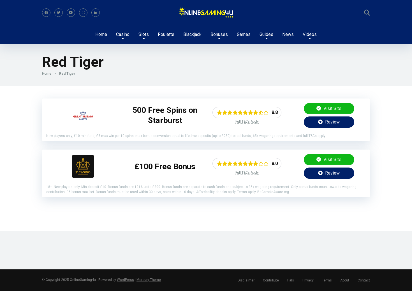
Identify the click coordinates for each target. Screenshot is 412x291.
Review (329, 122)
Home (101, 34)
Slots (143, 34)
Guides (266, 34)
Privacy (308, 280)
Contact (364, 280)
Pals (290, 280)
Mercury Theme (148, 280)
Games (244, 34)
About (344, 280)
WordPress (125, 280)
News (288, 34)
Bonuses (219, 34)
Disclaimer (246, 280)
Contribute (271, 280)
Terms (327, 280)
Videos (310, 34)
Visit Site (328, 108)
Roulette (166, 34)
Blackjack (192, 34)
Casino (122, 34)
